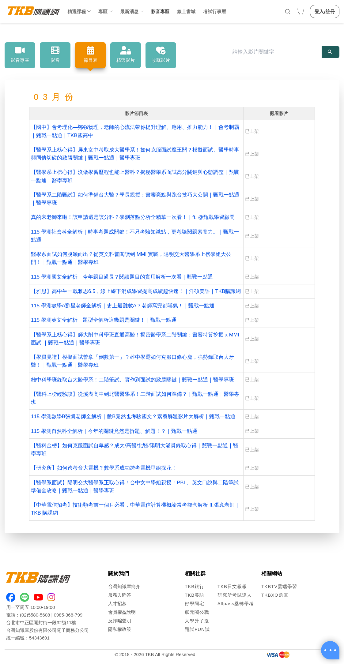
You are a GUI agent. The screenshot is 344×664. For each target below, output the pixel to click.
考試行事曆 (214, 11)
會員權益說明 (122, 612)
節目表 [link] (56, 32)
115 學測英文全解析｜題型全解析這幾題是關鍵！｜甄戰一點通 (103, 320)
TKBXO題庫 (274, 595)
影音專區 (160, 11)
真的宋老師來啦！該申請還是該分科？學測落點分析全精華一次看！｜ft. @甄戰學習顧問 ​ (133, 217)
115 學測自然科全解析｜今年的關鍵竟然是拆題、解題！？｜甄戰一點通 (114, 431)
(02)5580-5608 (35, 614)
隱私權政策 (119, 629)
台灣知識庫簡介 (124, 586)
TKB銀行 (194, 586)
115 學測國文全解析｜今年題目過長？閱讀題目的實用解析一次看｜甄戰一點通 (122, 277)
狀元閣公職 (197, 612)
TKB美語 (194, 595)
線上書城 (186, 11)
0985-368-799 (68, 614)
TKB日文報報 (232, 586)
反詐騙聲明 (119, 620)
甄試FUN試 (197, 629)
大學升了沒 (197, 620)
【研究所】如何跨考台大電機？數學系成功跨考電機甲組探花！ (104, 468)
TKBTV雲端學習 (279, 586)
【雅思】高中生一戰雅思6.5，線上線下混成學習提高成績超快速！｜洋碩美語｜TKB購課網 (136, 291)
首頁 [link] (12, 32)
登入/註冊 (325, 11)
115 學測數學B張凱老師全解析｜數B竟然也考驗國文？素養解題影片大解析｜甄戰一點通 (133, 416)
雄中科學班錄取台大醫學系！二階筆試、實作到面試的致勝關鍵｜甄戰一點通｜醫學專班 (132, 380)
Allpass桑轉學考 (235, 603)
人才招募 (117, 603)
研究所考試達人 (234, 595)
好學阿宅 (194, 603)
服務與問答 (119, 595)
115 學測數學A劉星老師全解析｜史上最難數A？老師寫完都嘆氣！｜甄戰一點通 (122, 306)
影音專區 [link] (34, 32)
